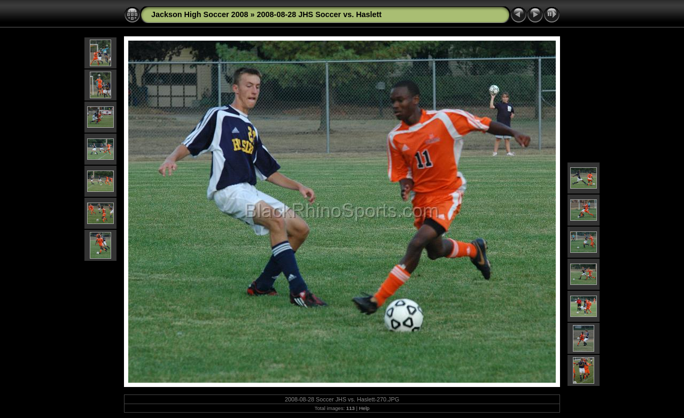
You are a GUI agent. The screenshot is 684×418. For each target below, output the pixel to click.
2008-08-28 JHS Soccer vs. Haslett (319, 14)
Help (364, 408)
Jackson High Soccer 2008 (199, 14)
